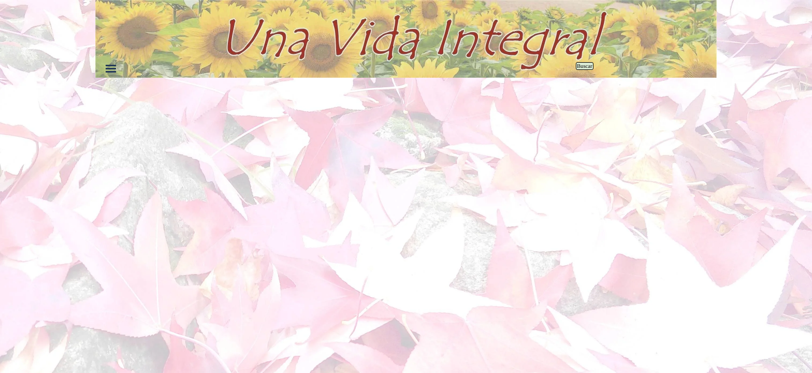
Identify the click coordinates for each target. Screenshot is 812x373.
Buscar (584, 66)
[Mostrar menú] (111, 68)
